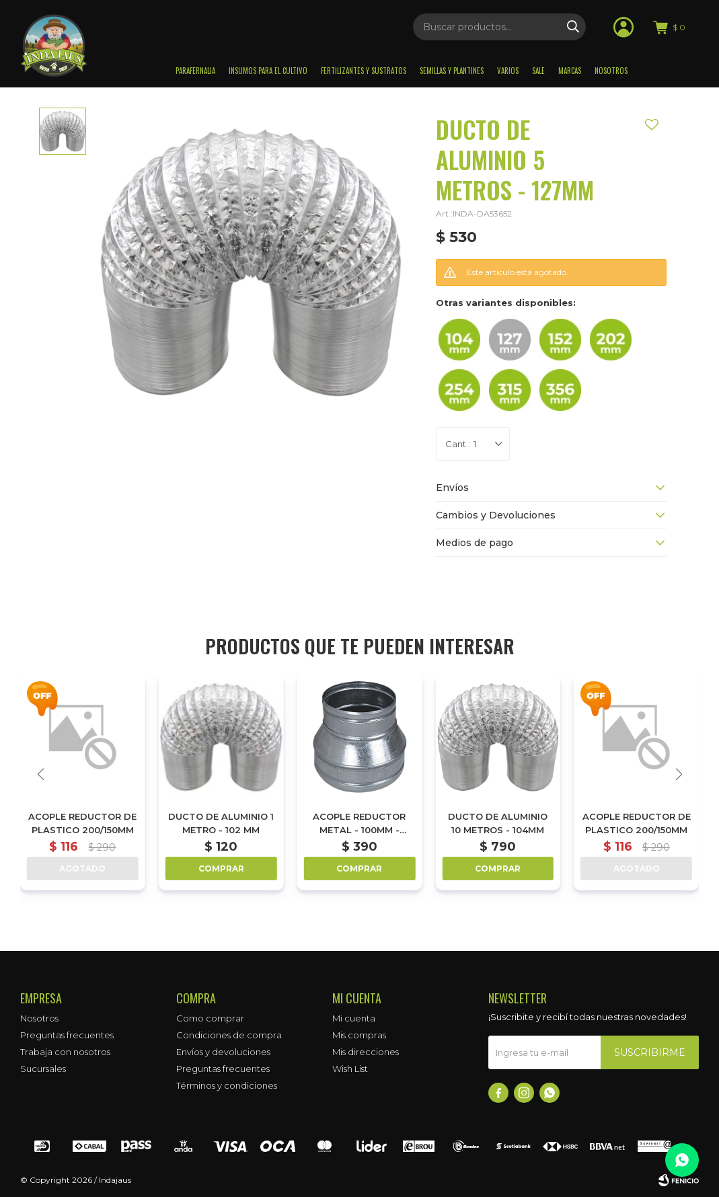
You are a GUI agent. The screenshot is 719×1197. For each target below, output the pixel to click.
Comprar (221, 868)
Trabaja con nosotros (65, 1051)
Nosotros (611, 70)
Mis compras (359, 1035)
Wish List (350, 1068)
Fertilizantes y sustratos (363, 70)
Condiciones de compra (229, 1035)
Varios (508, 70)
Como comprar (210, 1018)
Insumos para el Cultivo (268, 70)
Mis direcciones (365, 1051)
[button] (678, 774)
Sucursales (43, 1068)
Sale (538, 70)
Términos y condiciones (226, 1085)
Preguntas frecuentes (67, 1035)
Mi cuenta (353, 1018)
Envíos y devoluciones (223, 1051)
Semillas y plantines (452, 70)
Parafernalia (195, 70)
